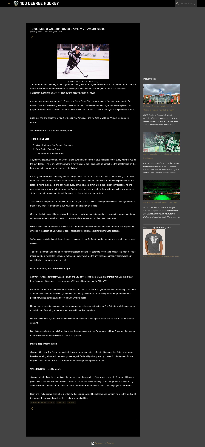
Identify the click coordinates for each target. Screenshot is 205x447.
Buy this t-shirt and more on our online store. (161, 257)
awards (71, 402)
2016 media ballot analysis (43, 402)
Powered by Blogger (102, 443)
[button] (31, 37)
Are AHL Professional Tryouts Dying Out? (160, 202)
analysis (61, 402)
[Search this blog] (183, 3)
